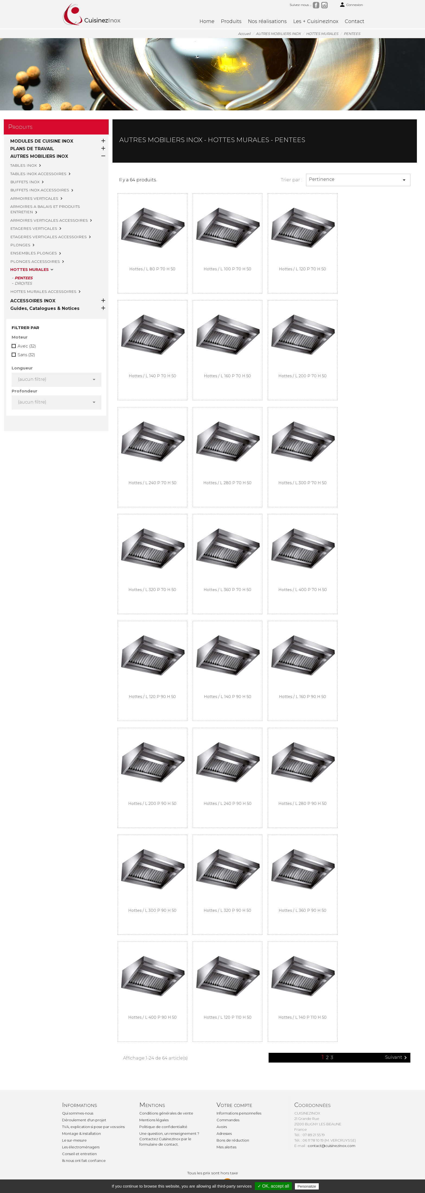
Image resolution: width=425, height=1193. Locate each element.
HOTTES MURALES (29, 269)
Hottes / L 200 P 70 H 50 (302, 375)
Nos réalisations (267, 21)
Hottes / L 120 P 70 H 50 (302, 269)
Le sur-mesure (74, 1140)
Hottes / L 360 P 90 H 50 (302, 910)
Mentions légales (154, 1120)
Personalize (307, 1186)
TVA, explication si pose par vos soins (93, 1127)
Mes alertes (226, 1147)
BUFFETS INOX (25, 181)
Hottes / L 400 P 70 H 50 (302, 589)
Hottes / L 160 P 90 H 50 (302, 696)
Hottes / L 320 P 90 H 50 (227, 910)
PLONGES (20, 244)
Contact (354, 21)
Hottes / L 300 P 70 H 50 (302, 482)
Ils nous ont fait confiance (84, 1160)
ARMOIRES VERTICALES (34, 198)
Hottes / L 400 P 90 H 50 (152, 1017)
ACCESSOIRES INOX (32, 278)
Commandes (228, 1120)
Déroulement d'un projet (84, 1120)
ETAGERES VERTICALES (33, 228)
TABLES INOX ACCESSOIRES (38, 173)
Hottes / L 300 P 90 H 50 (152, 910)
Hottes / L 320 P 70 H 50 (152, 589)
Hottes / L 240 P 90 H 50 (228, 803)
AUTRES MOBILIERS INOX (39, 156)
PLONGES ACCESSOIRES (35, 261)
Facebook (316, 5)
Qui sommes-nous (77, 1113)
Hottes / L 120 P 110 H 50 (228, 1017)
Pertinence (358, 180)
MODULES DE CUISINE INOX (41, 141)
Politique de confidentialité (163, 1127)
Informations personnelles (239, 1113)
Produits (231, 21)
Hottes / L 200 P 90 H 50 (152, 803)
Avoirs (222, 1127)
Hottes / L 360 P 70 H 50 (227, 589)
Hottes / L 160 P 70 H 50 (227, 375)
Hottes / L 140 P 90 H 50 (227, 696)
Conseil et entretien (79, 1154)
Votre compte (234, 1105)
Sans (26, 332)
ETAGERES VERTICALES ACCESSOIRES (48, 236)
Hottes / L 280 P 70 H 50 (227, 482)
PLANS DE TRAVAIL (32, 148)
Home (206, 21)
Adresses (224, 1133)
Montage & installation (81, 1133)
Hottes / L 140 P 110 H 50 (302, 1017)
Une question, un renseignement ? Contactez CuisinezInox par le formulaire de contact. (169, 1138)
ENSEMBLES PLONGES (33, 253)
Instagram (324, 5)
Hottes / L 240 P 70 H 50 (152, 482)
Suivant (397, 1057)
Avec (27, 323)
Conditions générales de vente (166, 1113)
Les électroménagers (80, 1147)
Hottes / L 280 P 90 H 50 (302, 803)
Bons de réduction (233, 1140)
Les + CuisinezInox (315, 21)
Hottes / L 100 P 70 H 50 (227, 269)
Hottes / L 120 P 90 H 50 (152, 696)
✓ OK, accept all (273, 1186)
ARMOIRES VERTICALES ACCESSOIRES (49, 220)
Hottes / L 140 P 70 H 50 (152, 375)
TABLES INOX (23, 165)
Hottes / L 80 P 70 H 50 (152, 269)
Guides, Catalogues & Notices (44, 285)
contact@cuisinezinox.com (331, 1145)
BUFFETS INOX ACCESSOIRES (39, 190)
